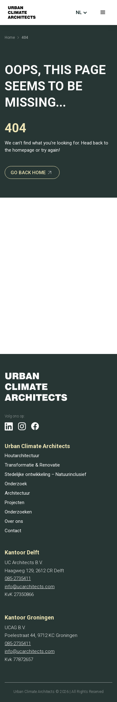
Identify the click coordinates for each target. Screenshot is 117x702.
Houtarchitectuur (22, 455)
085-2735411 (18, 578)
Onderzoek (16, 484)
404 (25, 37)
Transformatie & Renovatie (32, 465)
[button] (103, 12)
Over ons (14, 521)
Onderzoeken (18, 512)
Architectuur (17, 493)
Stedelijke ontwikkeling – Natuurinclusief (45, 474)
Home (10, 37)
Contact (13, 530)
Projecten (14, 502)
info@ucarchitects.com (30, 586)
